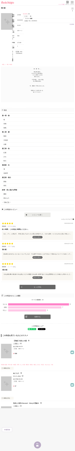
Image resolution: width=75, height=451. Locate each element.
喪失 (5, 185)
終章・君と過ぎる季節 (9, 190)
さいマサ (10, 266)
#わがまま (47, 364)
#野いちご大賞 (21, 364)
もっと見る (37, 287)
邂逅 (5, 194)
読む (37, 443)
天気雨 (6, 140)
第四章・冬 (6, 165)
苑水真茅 (25, 13)
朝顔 (5, 136)
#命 (52, 364)
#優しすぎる (36, 364)
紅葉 (5, 152)
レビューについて (66, 219)
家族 (5, 181)
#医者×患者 (4, 364)
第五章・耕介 (6, 177)
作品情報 (72, 24)
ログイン (67, 4)
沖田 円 (10, 246)
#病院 (14, 364)
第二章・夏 (6, 132)
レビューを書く (37, 215)
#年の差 (10, 364)
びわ (5, 157)
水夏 (5, 144)
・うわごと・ (6, 202)
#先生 (42, 364)
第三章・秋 (6, 148)
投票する (37, 317)
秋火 (5, 161)
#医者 (27, 364)
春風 (5, 128)
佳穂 (5, 123)
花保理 (6, 173)
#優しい (4, 64)
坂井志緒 (10, 226)
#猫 (7, 64)
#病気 (31, 364)
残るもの (6, 198)
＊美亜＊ (16, 343)
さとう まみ (17, 376)
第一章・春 (6, 115)
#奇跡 (10, 64)
